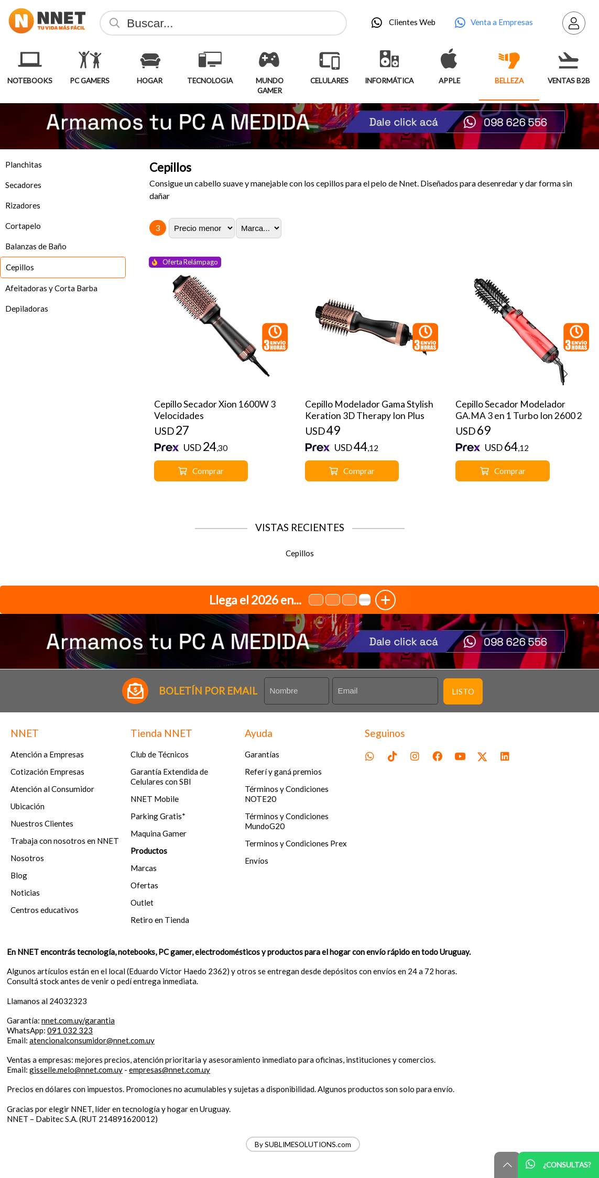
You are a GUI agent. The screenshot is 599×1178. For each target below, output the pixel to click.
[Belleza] (509, 59)
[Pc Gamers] (89, 59)
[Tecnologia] (209, 59)
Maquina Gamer (158, 833)
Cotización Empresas (47, 771)
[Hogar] (149, 59)
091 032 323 (70, 1030)
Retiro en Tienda (159, 919)
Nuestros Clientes (41, 823)
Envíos (256, 860)
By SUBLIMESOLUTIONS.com (303, 1144)
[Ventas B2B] (569, 59)
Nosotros (27, 858)
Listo (463, 691)
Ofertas (144, 885)
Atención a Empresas (47, 754)
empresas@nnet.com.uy (169, 1069)
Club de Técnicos (159, 754)
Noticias (25, 892)
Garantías (262, 754)
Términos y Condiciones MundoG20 (287, 821)
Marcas (143, 868)
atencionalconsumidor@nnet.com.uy (92, 1040)
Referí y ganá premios (283, 771)
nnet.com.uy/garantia (78, 1020)
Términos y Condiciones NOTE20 (287, 793)
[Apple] (449, 59)
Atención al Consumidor (52, 789)
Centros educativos (44, 910)
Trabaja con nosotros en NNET (64, 840)
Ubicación (27, 806)
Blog (18, 875)
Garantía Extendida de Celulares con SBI (169, 776)
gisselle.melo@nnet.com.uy (76, 1069)
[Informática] (389, 59)
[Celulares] (329, 59)
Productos (148, 850)
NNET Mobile (154, 798)
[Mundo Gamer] (269, 59)
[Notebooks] (29, 59)
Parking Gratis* (158, 816)
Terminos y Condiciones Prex (296, 843)
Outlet (142, 902)
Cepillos (170, 167)
